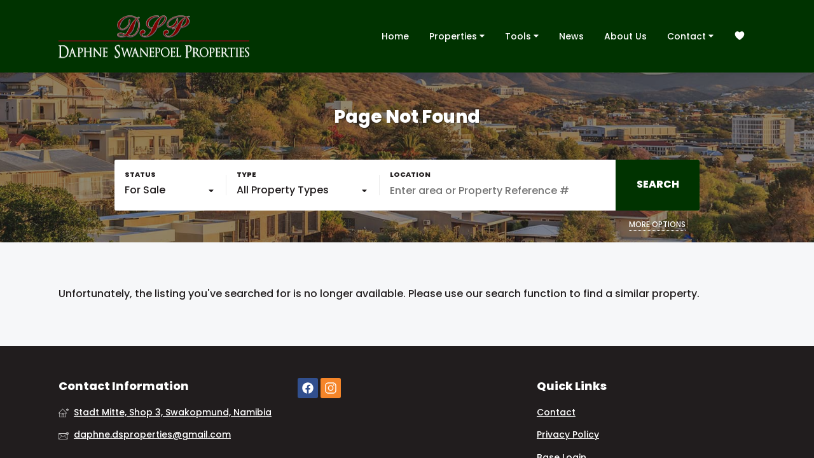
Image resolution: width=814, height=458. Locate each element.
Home (395, 36)
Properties (457, 35)
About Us (625, 36)
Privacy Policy (568, 435)
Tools (522, 35)
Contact (690, 35)
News (571, 36)
